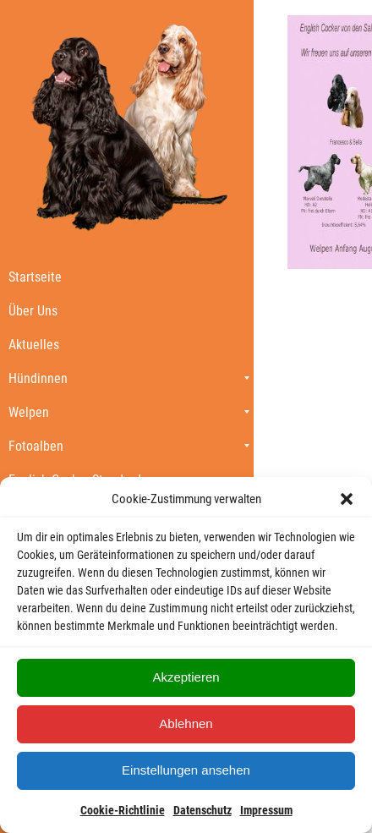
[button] (346, 498)
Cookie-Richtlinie (122, 810)
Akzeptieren (185, 677)
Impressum (266, 810)
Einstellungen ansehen (186, 770)
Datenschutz (202, 810)
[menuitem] (127, 276)
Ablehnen (185, 723)
